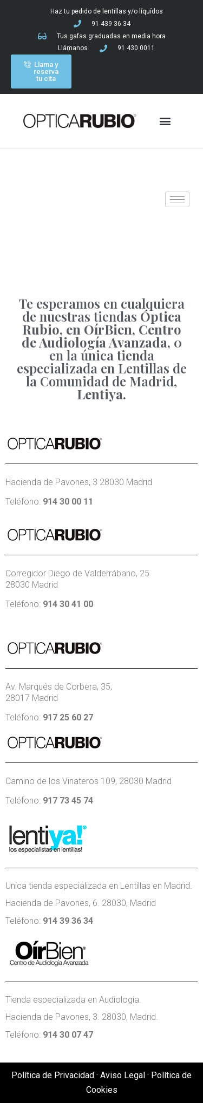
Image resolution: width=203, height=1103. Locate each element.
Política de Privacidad (52, 1075)
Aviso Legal (122, 1075)
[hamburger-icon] (177, 199)
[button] (165, 121)
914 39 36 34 (68, 921)
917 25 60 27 (68, 717)
